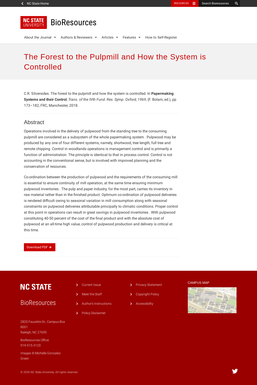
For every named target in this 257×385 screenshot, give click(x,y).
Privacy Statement (149, 285)
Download (40, 247)
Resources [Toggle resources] (181, 3)
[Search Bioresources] (216, 3)
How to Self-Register (161, 37)
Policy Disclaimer (94, 313)
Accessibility (144, 304)
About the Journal (37, 37)
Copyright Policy (147, 294)
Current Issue (91, 285)
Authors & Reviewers (76, 37)
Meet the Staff (92, 294)
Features (129, 37)
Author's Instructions (96, 304)
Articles (108, 37)
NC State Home (38, 3)
